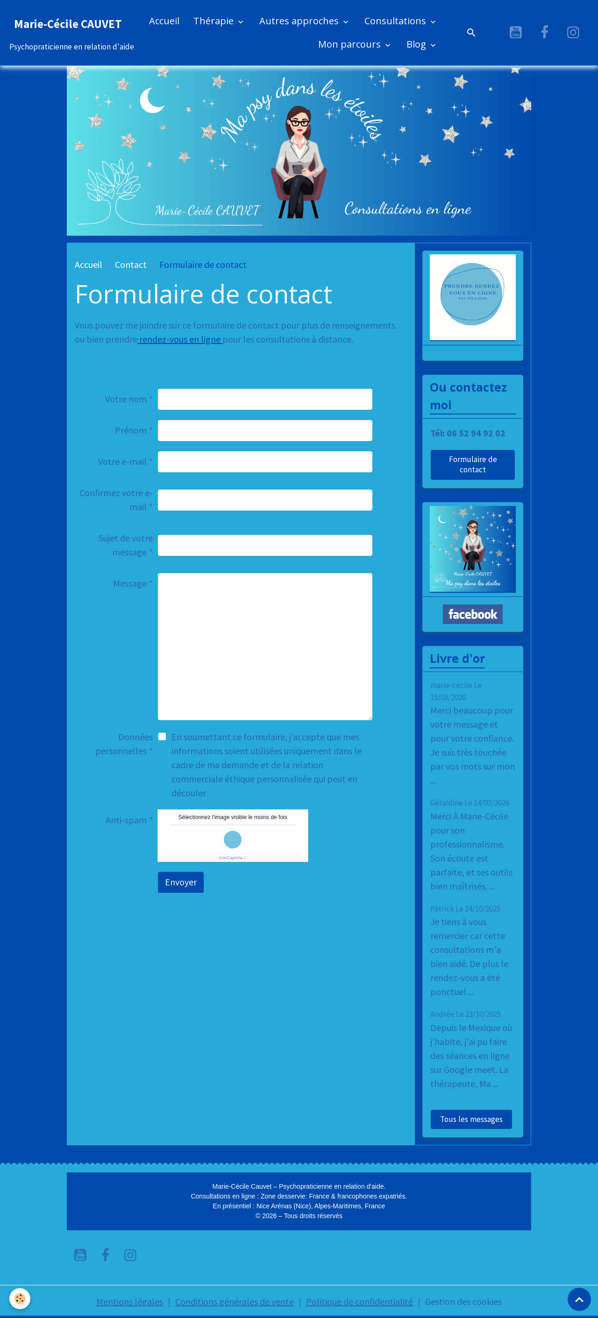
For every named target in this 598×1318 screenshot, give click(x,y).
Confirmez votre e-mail (116, 499)
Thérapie (214, 20)
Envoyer (181, 882)
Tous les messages (471, 1119)
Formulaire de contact (473, 464)
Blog (417, 44)
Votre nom (126, 399)
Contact (131, 264)
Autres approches (300, 20)
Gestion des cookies (463, 1301)
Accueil (164, 20)
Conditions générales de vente (234, 1301)
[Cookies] (19, 1298)
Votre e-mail (122, 461)
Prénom (131, 430)
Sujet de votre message (126, 545)
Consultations (396, 20)
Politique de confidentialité (359, 1301)
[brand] (71, 33)
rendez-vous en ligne (179, 339)
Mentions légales (129, 1301)
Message (130, 583)
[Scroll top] (579, 1299)
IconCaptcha (230, 857)
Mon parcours (350, 44)
